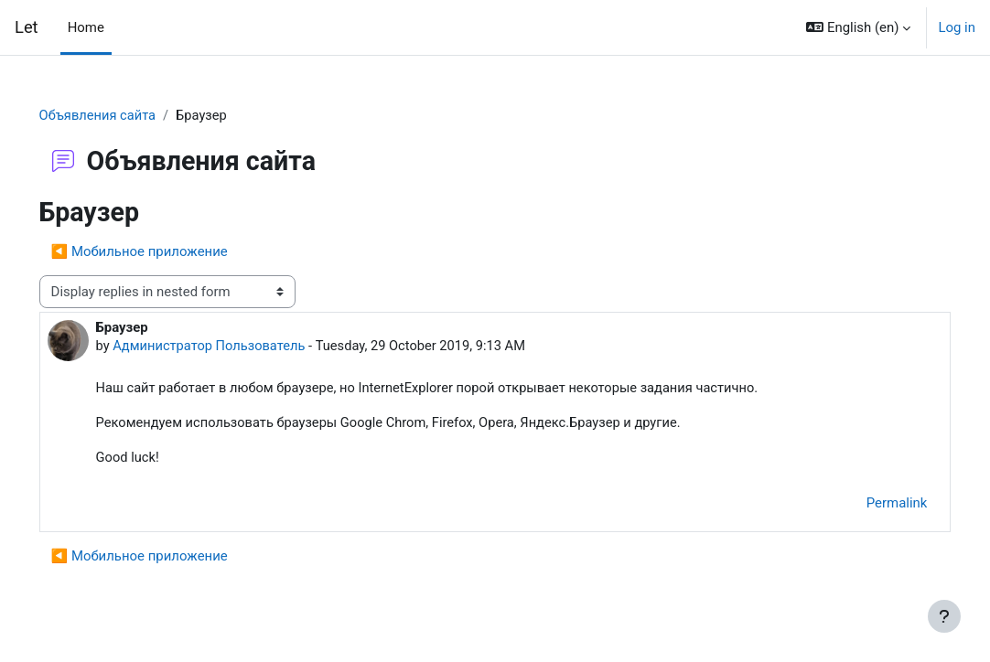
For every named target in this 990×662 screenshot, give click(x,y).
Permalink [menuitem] (870, 505)
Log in (956, 27)
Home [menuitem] (86, 27)
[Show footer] (944, 616)
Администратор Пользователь (237, 347)
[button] (858, 27)
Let (26, 27)
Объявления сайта (124, 116)
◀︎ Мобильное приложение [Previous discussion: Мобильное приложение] (165, 252)
